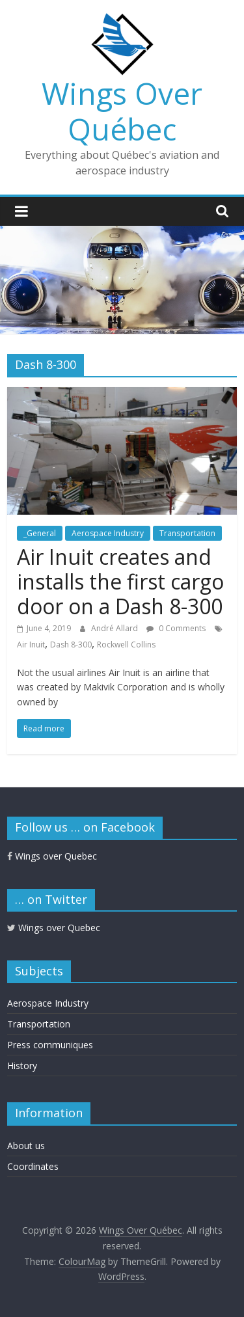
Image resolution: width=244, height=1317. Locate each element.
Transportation (187, 533)
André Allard (115, 628)
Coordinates (33, 1166)
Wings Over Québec (122, 111)
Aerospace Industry (108, 533)
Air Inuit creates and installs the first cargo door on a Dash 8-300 (120, 582)
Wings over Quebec (52, 856)
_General (39, 533)
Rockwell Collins (126, 644)
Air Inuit (31, 644)
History (22, 1065)
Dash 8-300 (71, 644)
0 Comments (176, 628)
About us (26, 1145)
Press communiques (50, 1045)
